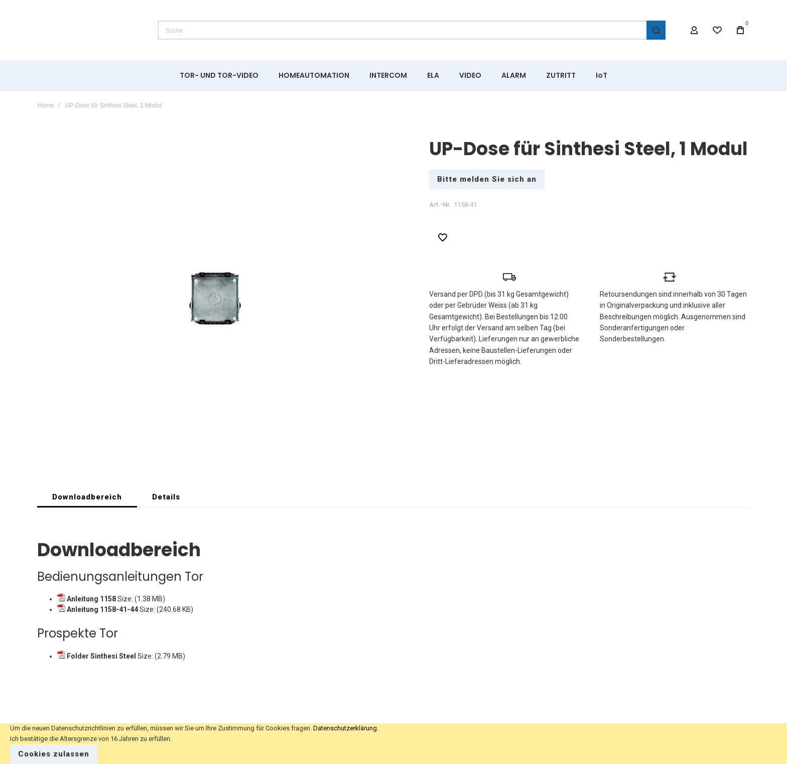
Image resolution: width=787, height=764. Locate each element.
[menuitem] (219, 75)
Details (166, 499)
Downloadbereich (87, 499)
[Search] (656, 30)
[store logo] (90, 30)
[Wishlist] (717, 30)
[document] (393, 743)
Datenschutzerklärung (345, 728)
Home (46, 105)
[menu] (393, 75)
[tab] (87, 499)
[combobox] (412, 30)
